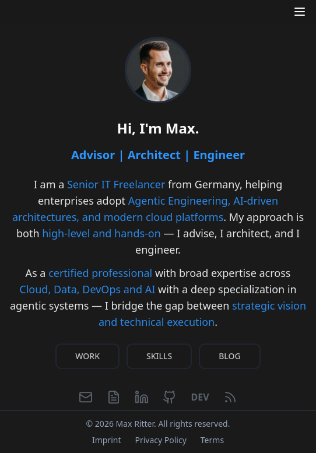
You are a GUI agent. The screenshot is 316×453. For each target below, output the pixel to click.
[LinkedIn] (142, 399)
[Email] (86, 399)
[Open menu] (300, 12)
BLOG (230, 357)
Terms (212, 439)
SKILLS (159, 357)
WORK (87, 357)
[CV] (114, 399)
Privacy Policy (160, 439)
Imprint (106, 439)
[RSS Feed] (230, 399)
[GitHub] (170, 399)
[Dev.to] (200, 399)
